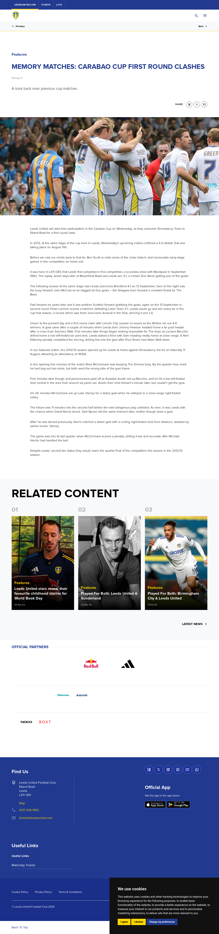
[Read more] (43, 563)
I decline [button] (138, 921)
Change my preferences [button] (162, 921)
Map (22, 803)
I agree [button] (124, 921)
